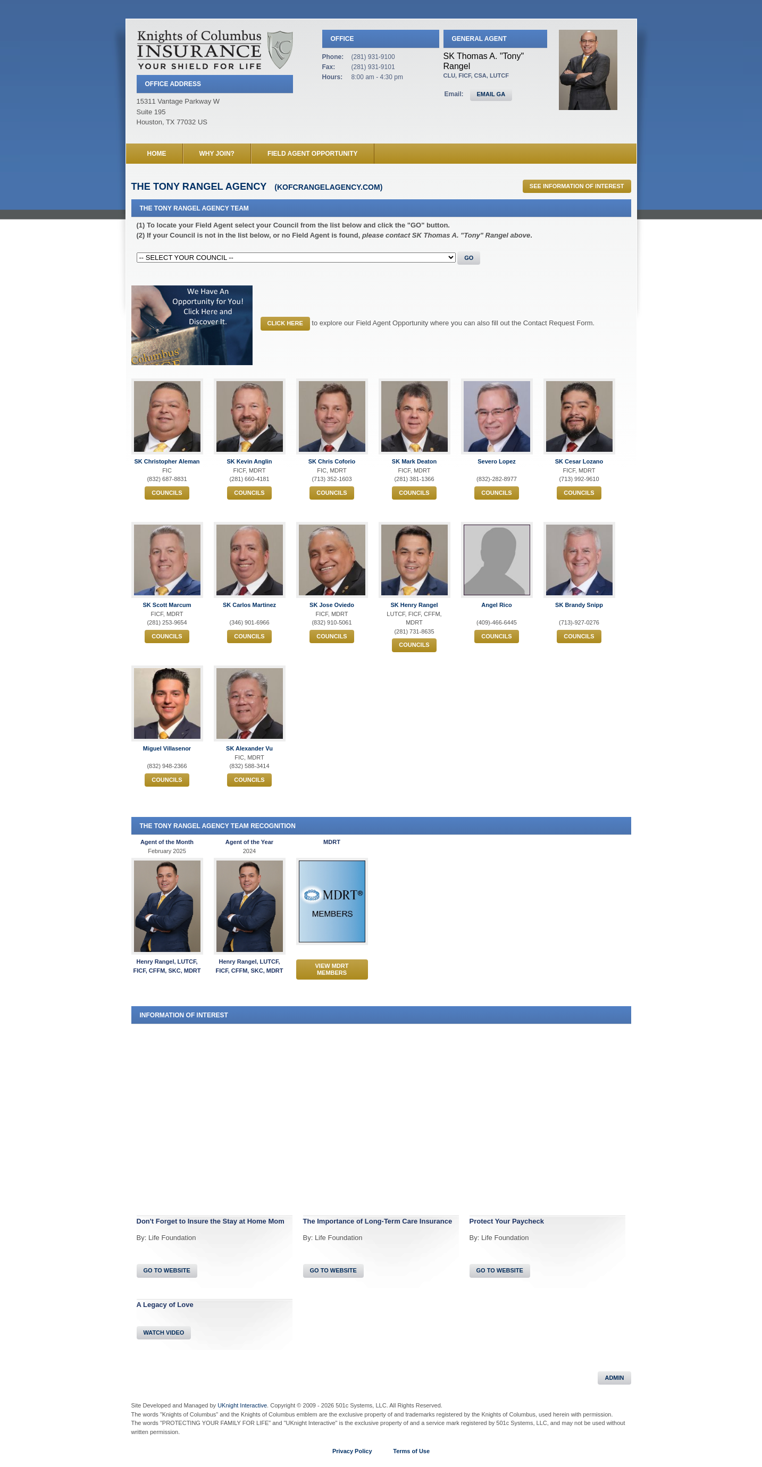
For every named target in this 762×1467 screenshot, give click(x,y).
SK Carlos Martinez (249, 605)
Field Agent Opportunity (312, 153)
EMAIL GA (491, 94)
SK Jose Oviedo (331, 605)
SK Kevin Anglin (249, 461)
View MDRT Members (332, 969)
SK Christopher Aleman (166, 461)
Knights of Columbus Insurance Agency (215, 50)
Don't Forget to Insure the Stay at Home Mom (210, 1221)
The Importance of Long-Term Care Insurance (378, 1221)
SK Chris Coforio (332, 461)
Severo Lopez (497, 461)
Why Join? (217, 153)
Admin (614, 1378)
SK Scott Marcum (167, 605)
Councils (167, 493)
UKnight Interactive (242, 1405)
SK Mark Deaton (414, 461)
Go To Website (167, 1270)
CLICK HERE (285, 323)
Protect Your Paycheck (507, 1221)
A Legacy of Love (165, 1305)
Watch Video (164, 1332)
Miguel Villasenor (167, 748)
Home (156, 153)
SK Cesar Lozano (579, 461)
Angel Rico (496, 605)
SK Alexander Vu (249, 748)
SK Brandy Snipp (579, 605)
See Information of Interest (577, 186)
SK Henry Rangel (414, 605)
